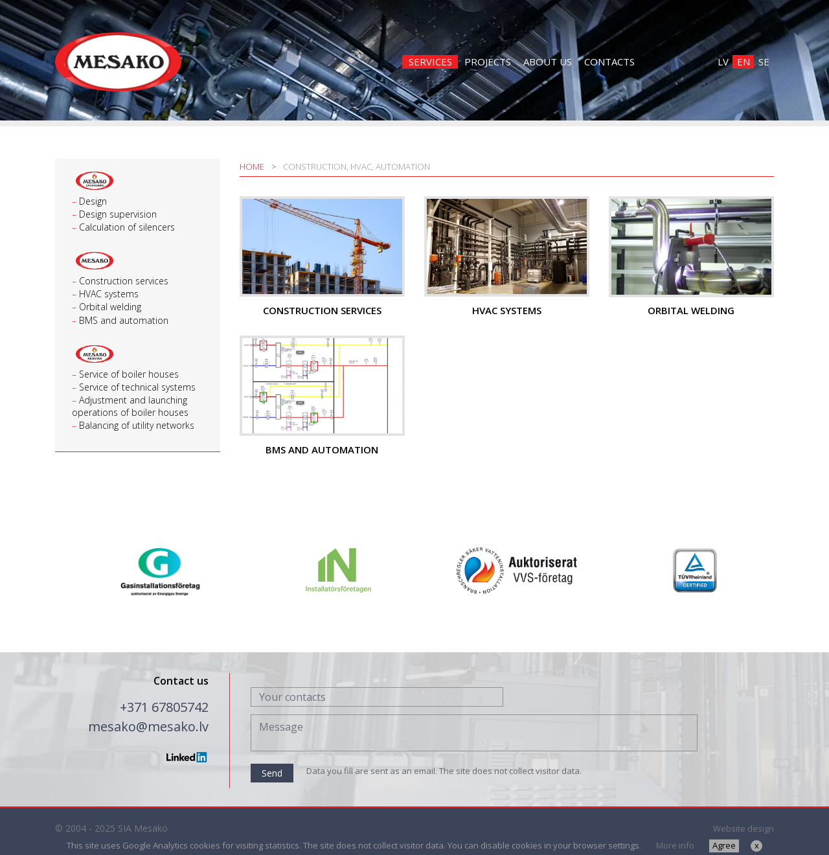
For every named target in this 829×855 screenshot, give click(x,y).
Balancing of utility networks (136, 425)
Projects (487, 61)
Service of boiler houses (129, 374)
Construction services (123, 281)
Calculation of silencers (127, 227)
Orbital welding (110, 307)
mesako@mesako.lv (148, 726)
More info (675, 845)
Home (252, 166)
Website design (743, 828)
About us (547, 61)
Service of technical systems (137, 387)
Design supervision (118, 214)
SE (763, 61)
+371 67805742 (164, 707)
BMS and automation (123, 320)
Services (430, 61)
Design (93, 201)
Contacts (609, 61)
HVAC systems (109, 294)
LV (723, 61)
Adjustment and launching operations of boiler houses (130, 406)
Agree (724, 845)
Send (272, 773)
